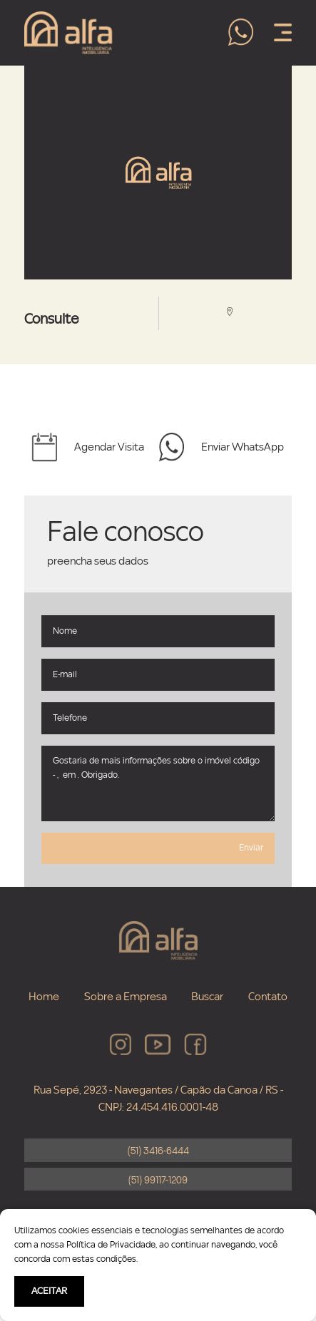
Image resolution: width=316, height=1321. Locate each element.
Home (44, 996)
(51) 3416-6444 (158, 1151)
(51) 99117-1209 (158, 1180)
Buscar (207, 996)
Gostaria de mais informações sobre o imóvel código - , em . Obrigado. (158, 783)
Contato (267, 996)
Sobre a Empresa (125, 996)
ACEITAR (49, 1291)
